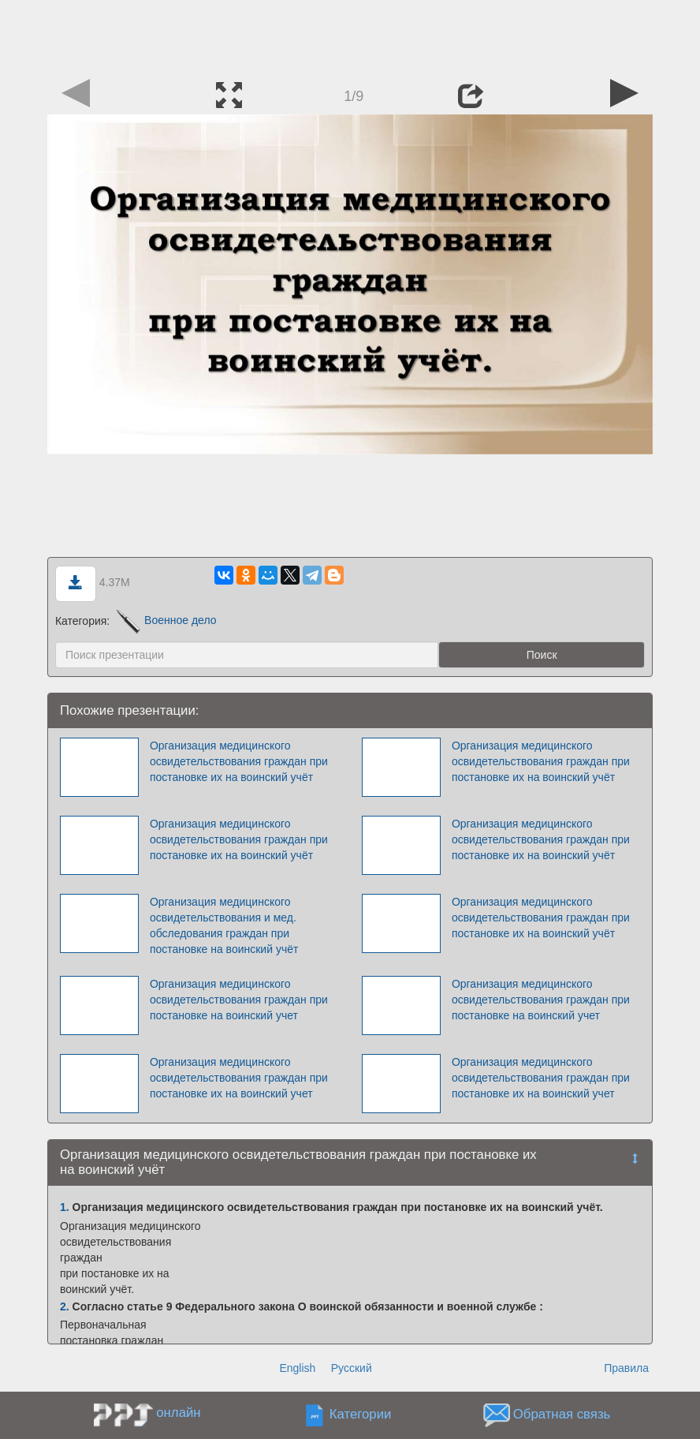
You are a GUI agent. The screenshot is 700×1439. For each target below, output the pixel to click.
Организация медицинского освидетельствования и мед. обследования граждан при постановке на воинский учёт (224, 925)
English (297, 1368)
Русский (351, 1368)
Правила (626, 1368)
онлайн (178, 1412)
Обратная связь (562, 1414)
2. (64, 1306)
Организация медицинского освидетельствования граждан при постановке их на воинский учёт (239, 761)
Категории (361, 1414)
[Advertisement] (350, 35)
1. (64, 1207)
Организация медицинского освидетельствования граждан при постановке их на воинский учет (239, 1078)
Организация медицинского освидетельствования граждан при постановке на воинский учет (239, 999)
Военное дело (166, 620)
